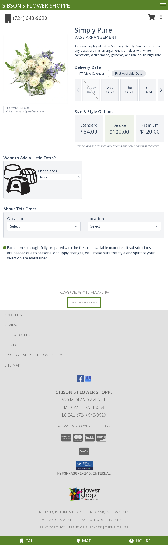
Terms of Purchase (85, 527)
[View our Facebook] (80, 380)
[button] (155, 19)
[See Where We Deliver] (84, 302)
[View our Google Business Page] (87, 380)
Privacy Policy (52, 527)
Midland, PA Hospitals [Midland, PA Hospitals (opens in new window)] (109, 512)
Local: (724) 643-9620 (84, 415)
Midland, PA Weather (60, 520)
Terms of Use (116, 527)
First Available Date (128, 73)
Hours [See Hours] (140, 541)
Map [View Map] (84, 541)
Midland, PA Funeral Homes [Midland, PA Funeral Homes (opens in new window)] (63, 512)
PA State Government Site (103, 520)
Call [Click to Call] (28, 541)
